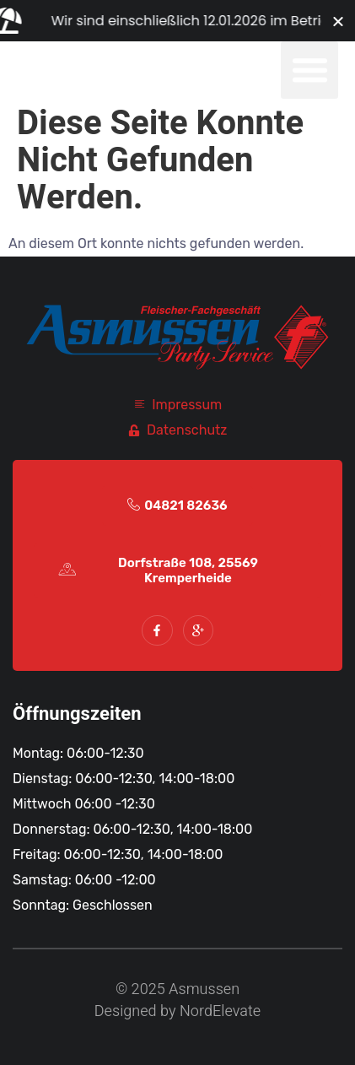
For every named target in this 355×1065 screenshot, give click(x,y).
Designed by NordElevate (177, 1011)
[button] (309, 70)
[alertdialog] (177, 20)
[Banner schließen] (338, 20)
